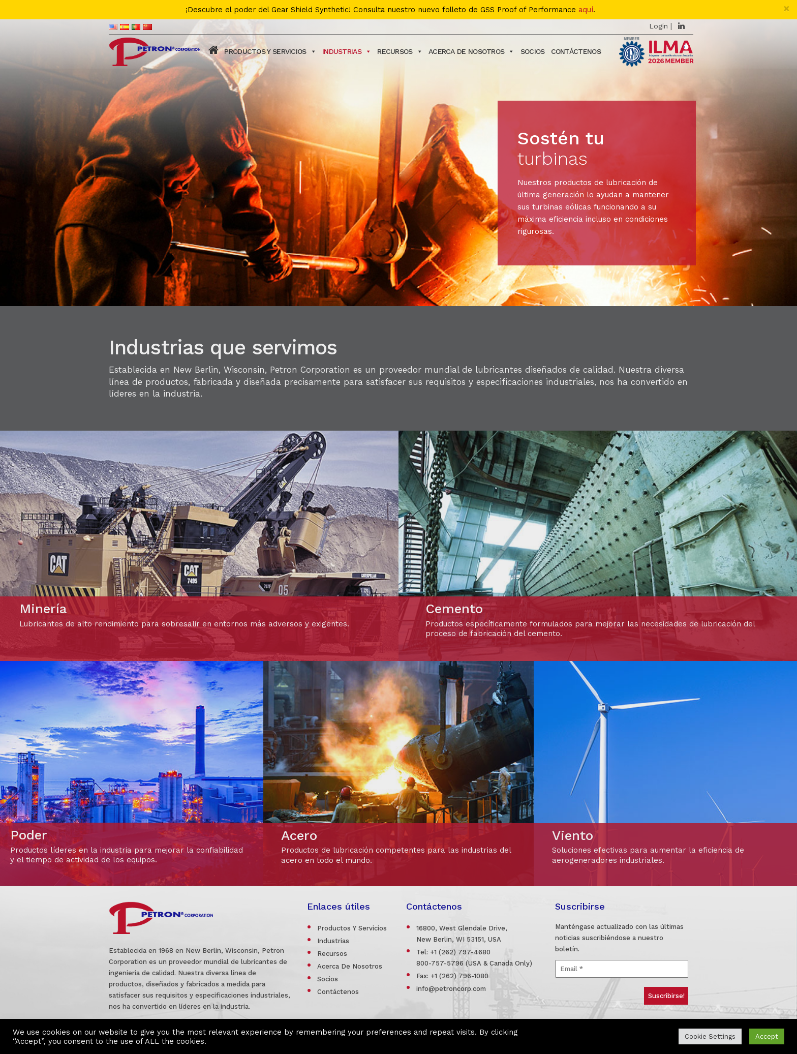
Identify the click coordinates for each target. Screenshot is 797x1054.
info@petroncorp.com (451, 988)
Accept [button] (766, 1036)
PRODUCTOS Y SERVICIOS (270, 52)
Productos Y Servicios (352, 928)
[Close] (786, 8)
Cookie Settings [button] (710, 1036)
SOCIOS (532, 51)
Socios (327, 979)
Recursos (399, 52)
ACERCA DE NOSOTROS (471, 52)
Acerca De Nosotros (349, 966)
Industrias (346, 52)
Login (658, 26)
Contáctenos (576, 51)
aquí (585, 10)
